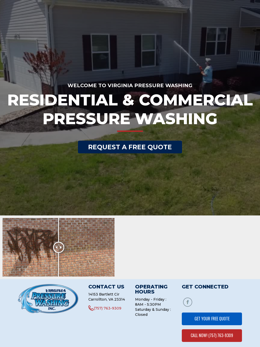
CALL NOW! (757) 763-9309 (212, 335)
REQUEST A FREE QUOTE (130, 147)
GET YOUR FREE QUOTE (212, 319)
